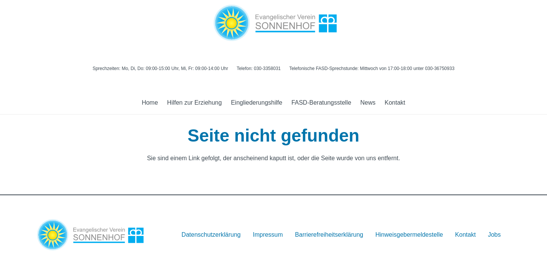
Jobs (494, 234)
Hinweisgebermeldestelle (409, 234)
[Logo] (273, 23)
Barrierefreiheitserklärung (329, 234)
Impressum (268, 234)
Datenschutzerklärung (211, 234)
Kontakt (465, 234)
